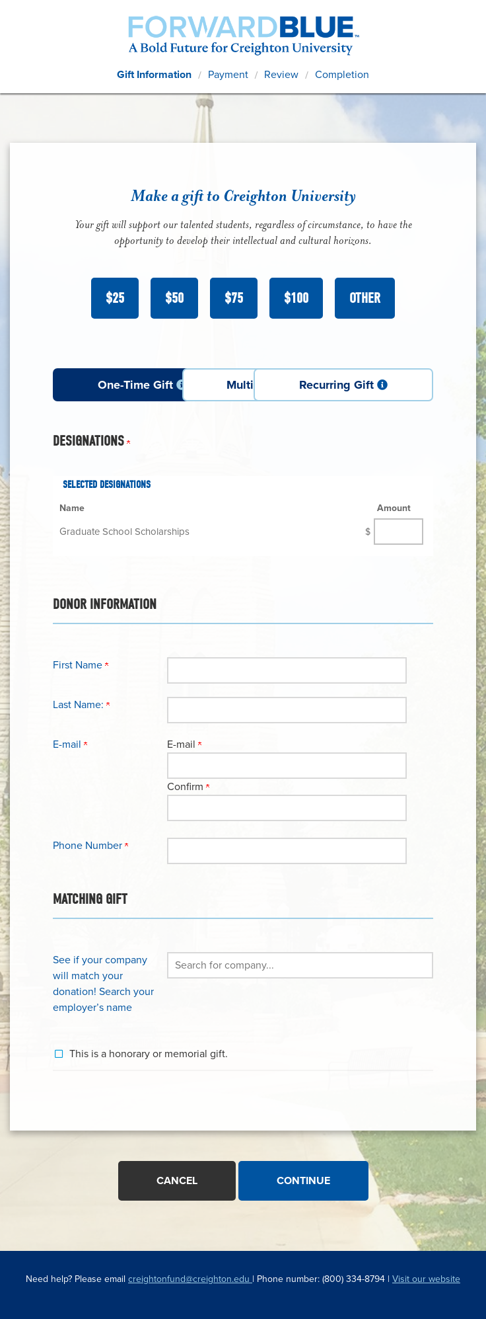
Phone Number (90, 845)
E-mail (184, 743)
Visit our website (426, 1277)
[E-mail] (287, 765)
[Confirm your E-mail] (287, 807)
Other (364, 298)
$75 (234, 298)
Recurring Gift (372, 385)
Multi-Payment (243, 385)
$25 (115, 298)
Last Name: (81, 704)
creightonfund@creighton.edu (190, 1277)
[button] (300, 964)
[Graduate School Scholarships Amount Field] (398, 531)
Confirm (188, 786)
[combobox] (300, 964)
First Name (80, 664)
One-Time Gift (113, 385)
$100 (296, 298)
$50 (174, 298)
